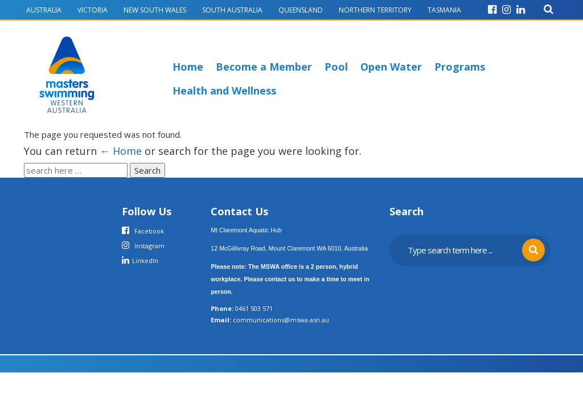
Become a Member (264, 66)
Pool (336, 66)
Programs (459, 66)
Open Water (391, 66)
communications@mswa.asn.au (281, 319)
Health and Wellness (224, 90)
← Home (121, 151)
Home (188, 66)
